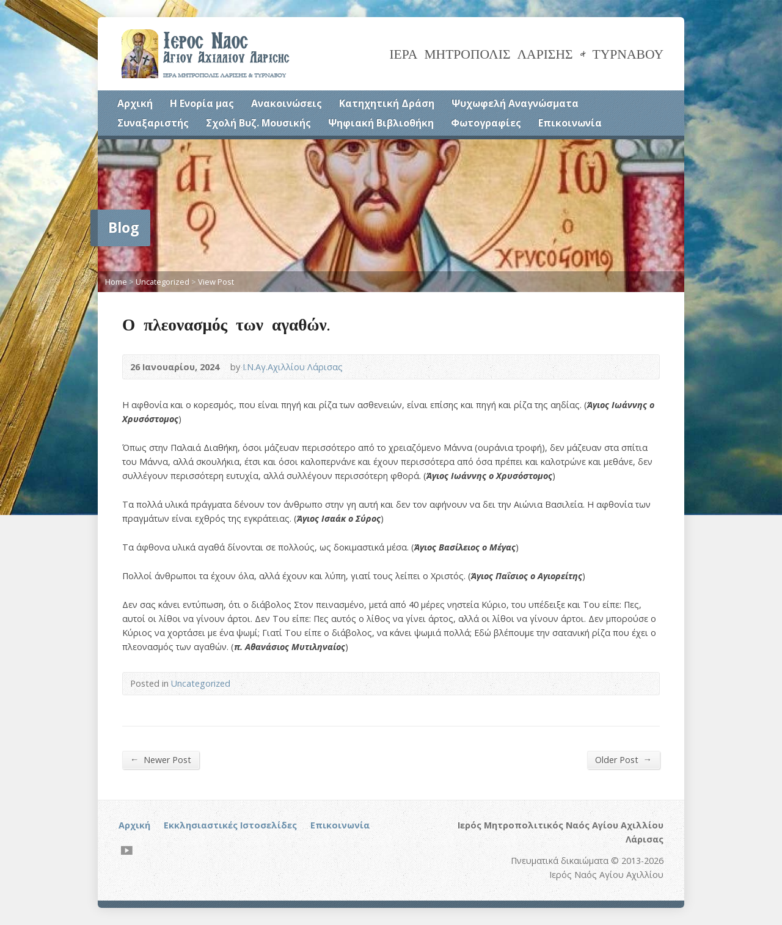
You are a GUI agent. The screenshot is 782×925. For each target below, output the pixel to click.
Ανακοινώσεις (286, 103)
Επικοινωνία (570, 123)
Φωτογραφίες (486, 123)
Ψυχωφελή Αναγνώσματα (515, 103)
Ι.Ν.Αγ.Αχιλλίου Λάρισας (293, 367)
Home (116, 281)
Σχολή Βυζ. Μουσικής (258, 123)
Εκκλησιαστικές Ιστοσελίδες (230, 825)
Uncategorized (162, 281)
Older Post (623, 759)
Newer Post (160, 759)
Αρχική (135, 103)
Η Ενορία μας (202, 103)
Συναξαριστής (153, 123)
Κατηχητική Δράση (386, 103)
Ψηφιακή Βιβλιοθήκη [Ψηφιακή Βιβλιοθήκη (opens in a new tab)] (381, 123)
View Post (216, 281)
